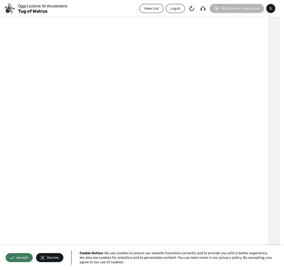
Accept (19, 258)
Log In (175, 8)
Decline (50, 258)
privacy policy (230, 258)
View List (151, 8)
